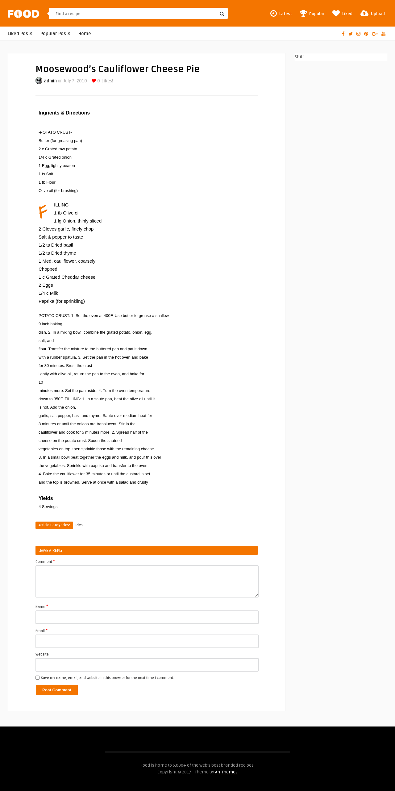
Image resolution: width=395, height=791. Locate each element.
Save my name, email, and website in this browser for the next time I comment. (107, 678)
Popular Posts (55, 33)
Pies (79, 525)
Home (84, 33)
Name (41, 606)
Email (41, 630)
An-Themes (226, 772)
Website (42, 654)
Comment (45, 561)
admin (50, 81)
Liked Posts (20, 33)
